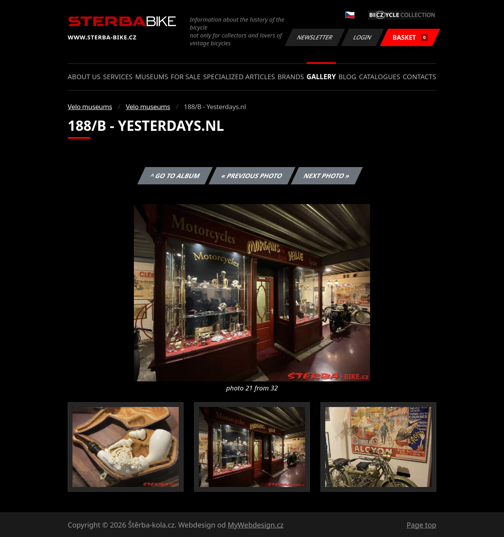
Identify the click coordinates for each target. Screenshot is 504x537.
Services (118, 76)
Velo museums (90, 106)
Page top (421, 525)
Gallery (321, 76)
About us (84, 76)
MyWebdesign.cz (256, 525)
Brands (291, 76)
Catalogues (379, 76)
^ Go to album (175, 175)
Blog (347, 76)
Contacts (419, 76)
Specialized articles (239, 76)
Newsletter (314, 37)
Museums (151, 76)
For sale (186, 76)
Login (362, 37)
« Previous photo (252, 175)
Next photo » (327, 175)
